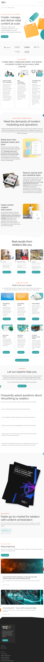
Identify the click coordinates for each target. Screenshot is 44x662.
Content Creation (4, 653)
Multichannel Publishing (5, 657)
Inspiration (3, 646)
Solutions (3, 651)
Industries (5, 7)
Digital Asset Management (6, 655)
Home (2, 7)
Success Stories (4, 647)
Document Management (5, 658)
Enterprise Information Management (7, 660)
